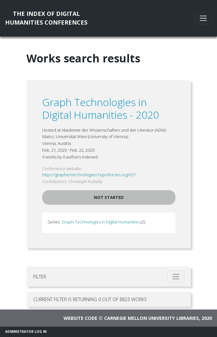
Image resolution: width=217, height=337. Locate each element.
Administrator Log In (25, 331)
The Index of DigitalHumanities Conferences (46, 18)
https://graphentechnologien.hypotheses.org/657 (89, 175)
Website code (80, 318)
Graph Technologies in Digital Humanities (101, 222)
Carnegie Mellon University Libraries (151, 318)
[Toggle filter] (175, 277)
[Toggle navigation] (203, 18)
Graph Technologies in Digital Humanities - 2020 (100, 108)
